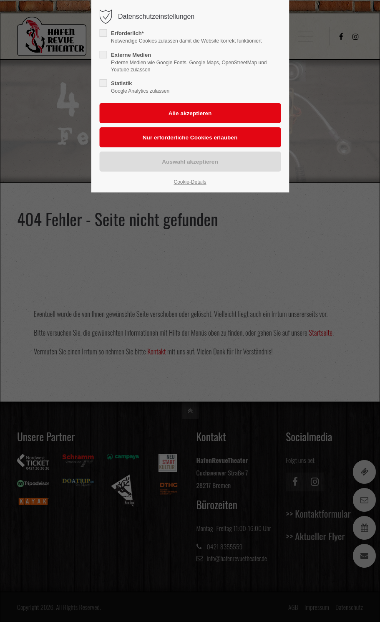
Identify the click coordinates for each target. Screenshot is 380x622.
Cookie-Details (190, 182)
